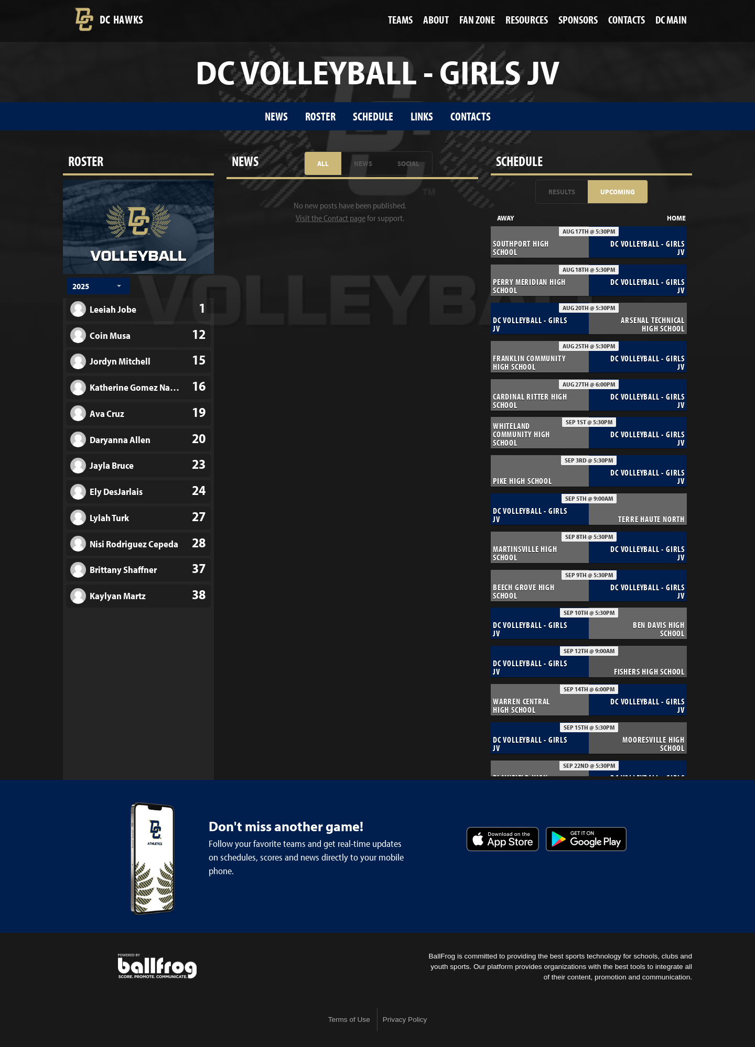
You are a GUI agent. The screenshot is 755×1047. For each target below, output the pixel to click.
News (276, 116)
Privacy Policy (405, 1019)
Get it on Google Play (586, 839)
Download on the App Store (503, 839)
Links (422, 116)
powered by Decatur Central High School (157, 966)
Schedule (373, 116)
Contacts (470, 116)
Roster (320, 116)
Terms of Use (349, 1019)
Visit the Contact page (330, 218)
